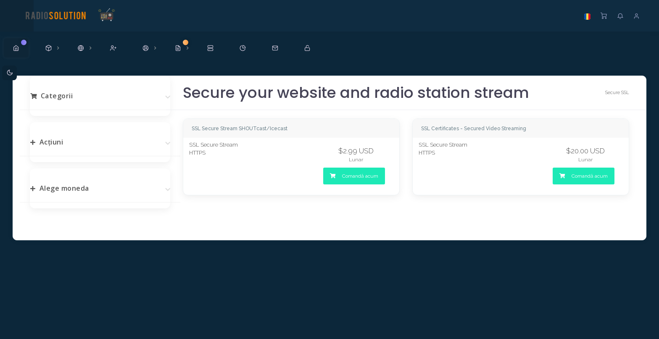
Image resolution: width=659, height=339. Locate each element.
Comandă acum (354, 176)
